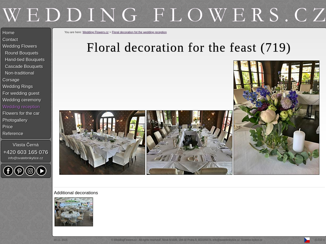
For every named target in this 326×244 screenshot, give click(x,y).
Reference (13, 133)
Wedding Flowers (20, 46)
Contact (10, 39)
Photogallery (15, 120)
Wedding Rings (18, 86)
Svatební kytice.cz (251, 239)
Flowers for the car (21, 113)
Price (8, 126)
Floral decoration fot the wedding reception (139, 32)
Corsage (11, 79)
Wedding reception (21, 106)
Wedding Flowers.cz (95, 32)
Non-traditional (18, 73)
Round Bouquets (20, 53)
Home (8, 32)
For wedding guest (21, 93)
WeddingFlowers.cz (125, 239)
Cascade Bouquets (23, 66)
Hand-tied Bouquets (24, 59)
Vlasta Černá (25, 144)
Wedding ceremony (22, 99)
